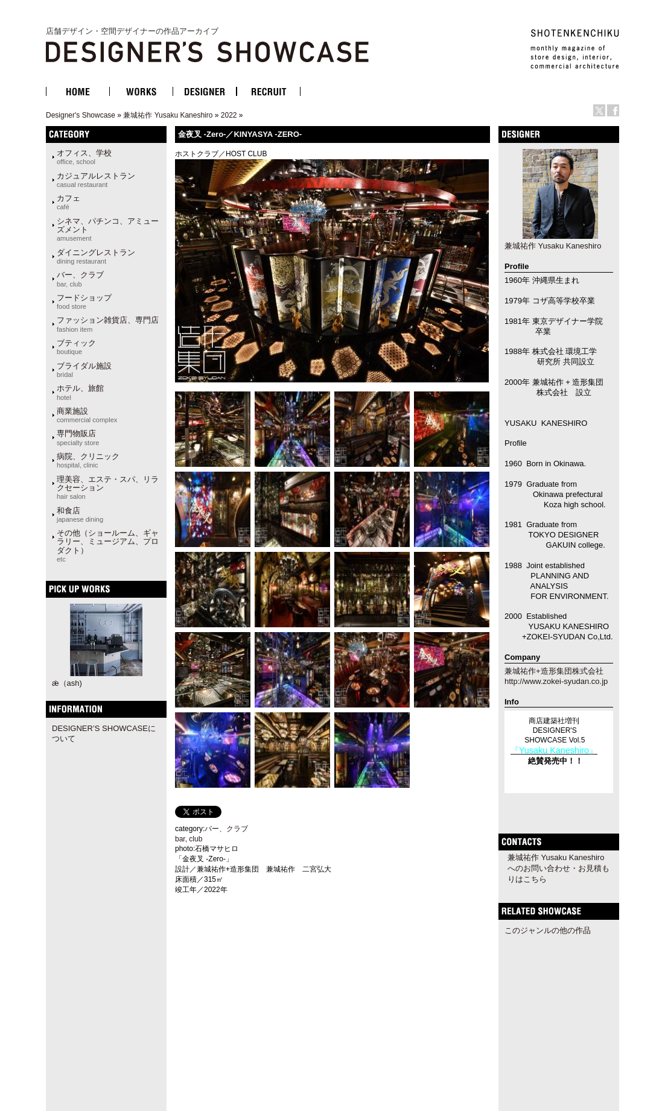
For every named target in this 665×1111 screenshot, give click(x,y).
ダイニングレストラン (96, 256)
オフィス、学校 (84, 156)
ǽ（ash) (67, 683)
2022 (229, 115)
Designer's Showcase (80, 115)
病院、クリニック (88, 460)
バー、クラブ (80, 278)
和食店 (80, 514)
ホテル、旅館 (80, 392)
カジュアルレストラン (96, 179)
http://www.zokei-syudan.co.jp (556, 681)
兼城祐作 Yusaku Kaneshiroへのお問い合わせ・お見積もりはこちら (558, 868)
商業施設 (87, 415)
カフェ (68, 202)
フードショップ (84, 301)
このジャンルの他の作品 (547, 930)
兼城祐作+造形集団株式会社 (553, 671)
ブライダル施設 (84, 369)
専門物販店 (78, 437)
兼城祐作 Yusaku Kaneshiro (167, 115)
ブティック (76, 346)
